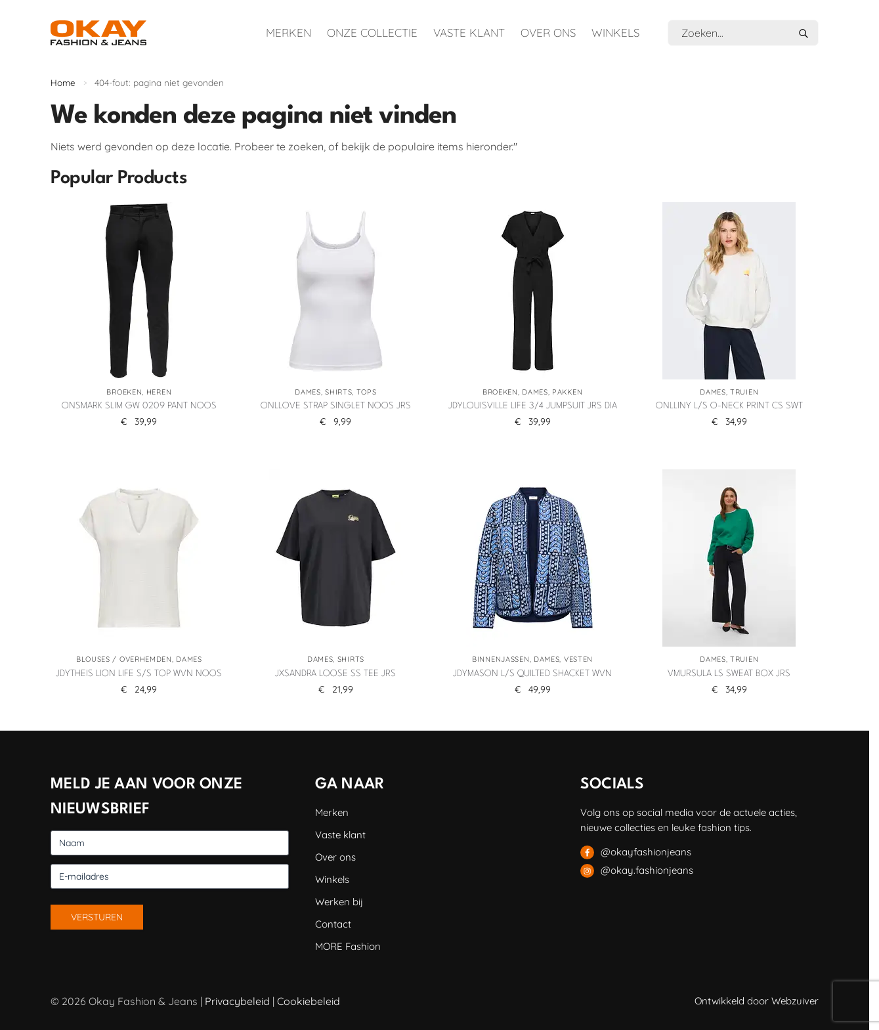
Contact (333, 924)
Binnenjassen (500, 659)
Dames (308, 392)
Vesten (578, 659)
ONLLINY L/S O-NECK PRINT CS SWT (729, 405)
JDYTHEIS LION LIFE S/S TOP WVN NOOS (139, 673)
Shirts (338, 392)
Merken (288, 32)
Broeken (124, 392)
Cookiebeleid (308, 1001)
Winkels (615, 32)
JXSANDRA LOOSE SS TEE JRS (335, 673)
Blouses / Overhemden (124, 659)
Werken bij (339, 901)
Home (63, 82)
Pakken (567, 392)
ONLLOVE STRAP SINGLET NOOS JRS (336, 405)
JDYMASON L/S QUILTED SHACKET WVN (532, 673)
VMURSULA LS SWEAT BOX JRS (729, 673)
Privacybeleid (237, 1001)
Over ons (548, 32)
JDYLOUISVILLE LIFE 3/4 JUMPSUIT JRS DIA (532, 405)
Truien (744, 392)
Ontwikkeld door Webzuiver (757, 1001)
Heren (159, 392)
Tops (366, 392)
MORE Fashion (348, 946)
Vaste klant (469, 32)
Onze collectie (372, 32)
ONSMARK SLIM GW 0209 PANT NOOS (139, 405)
